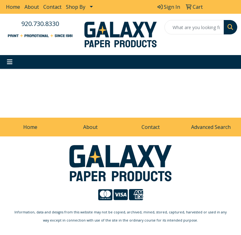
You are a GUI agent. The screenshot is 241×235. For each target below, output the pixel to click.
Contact (52, 6)
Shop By (75, 6)
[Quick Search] (194, 27)
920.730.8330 (40, 23)
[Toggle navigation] (9, 62)
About (31, 6)
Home (13, 6)
